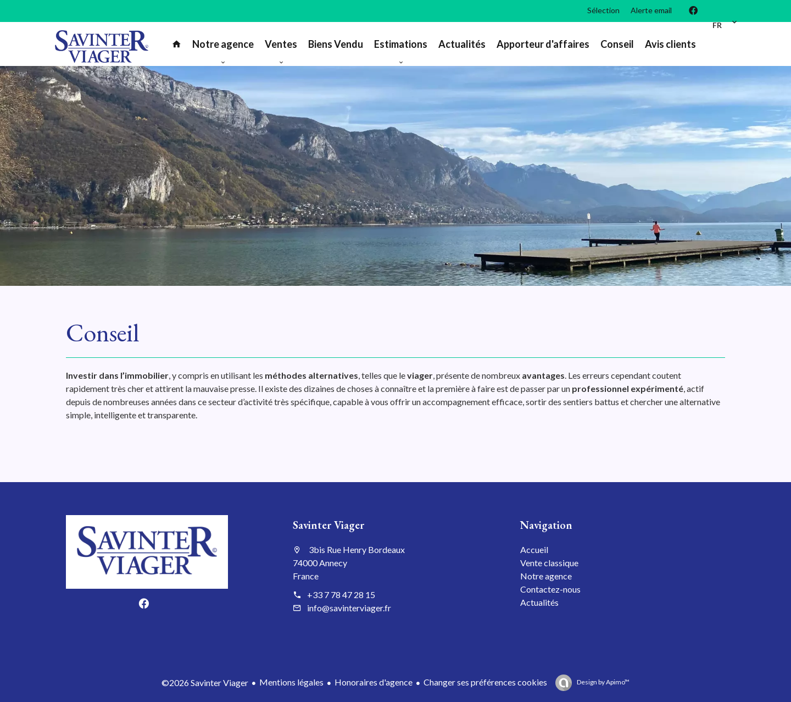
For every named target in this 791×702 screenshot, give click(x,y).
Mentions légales (291, 682)
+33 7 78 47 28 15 (341, 594)
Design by (603, 682)
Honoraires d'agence (374, 682)
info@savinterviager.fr (349, 607)
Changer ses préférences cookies (485, 682)
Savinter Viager (328, 525)
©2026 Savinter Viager (204, 682)
